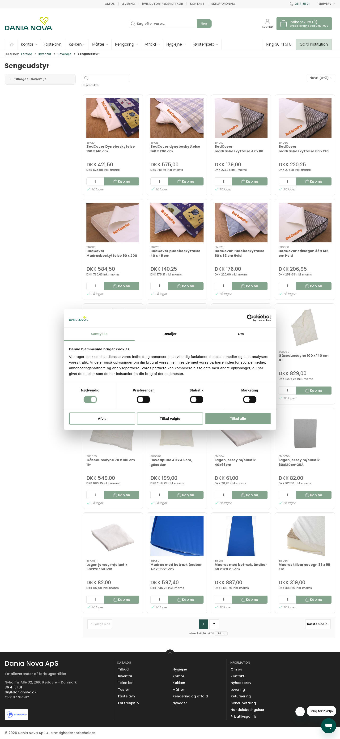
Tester (123, 689)
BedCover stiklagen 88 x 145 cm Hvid (303, 253)
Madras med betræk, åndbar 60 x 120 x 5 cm (241, 567)
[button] (28, 44)
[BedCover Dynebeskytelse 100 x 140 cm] (112, 118)
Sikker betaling (243, 703)
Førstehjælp (128, 703)
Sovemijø (64, 54)
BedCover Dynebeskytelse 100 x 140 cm (110, 149)
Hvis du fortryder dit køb (162, 4)
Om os (110, 4)
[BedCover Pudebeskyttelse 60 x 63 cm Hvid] (241, 222)
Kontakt (197, 4)
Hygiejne (180, 669)
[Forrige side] (99, 624)
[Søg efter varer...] (120, 78)
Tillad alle (238, 419)
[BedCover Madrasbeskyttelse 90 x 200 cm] (112, 222)
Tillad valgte (170, 419)
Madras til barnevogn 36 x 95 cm (304, 567)
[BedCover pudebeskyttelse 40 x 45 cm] (176, 222)
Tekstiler (125, 682)
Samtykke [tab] (99, 334)
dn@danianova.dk (20, 692)
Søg (204, 23)
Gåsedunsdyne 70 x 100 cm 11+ (110, 462)
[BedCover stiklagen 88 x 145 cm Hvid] (305, 222)
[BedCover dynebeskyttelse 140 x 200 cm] (176, 118)
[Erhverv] (28, 23)
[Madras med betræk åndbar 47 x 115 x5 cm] (176, 536)
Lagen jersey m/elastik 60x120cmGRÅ (299, 462)
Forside (26, 54)
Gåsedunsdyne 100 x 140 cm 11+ (303, 358)
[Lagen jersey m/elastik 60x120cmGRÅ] (305, 431)
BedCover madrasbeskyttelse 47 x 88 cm (239, 151)
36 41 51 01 (302, 4)
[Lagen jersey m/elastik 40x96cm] (241, 431)
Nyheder (180, 703)
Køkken (179, 682)
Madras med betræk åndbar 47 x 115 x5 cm (176, 567)
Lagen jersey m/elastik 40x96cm (235, 462)
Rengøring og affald (190, 696)
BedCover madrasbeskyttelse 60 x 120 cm (304, 151)
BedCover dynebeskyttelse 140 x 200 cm (175, 149)
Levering (128, 4)
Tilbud (123, 669)
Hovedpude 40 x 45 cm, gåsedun (171, 462)
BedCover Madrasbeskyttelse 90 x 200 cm (111, 255)
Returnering (241, 696)
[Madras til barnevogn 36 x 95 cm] (305, 536)
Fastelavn (126, 696)
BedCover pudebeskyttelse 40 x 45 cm (175, 253)
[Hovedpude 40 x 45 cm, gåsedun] (176, 431)
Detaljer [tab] (170, 334)
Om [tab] (241, 334)
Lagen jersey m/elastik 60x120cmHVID (107, 567)
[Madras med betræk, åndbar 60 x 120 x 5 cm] (241, 536)
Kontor (178, 676)
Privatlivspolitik (243, 716)
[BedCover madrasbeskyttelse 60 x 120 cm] (305, 118)
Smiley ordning (223, 4)
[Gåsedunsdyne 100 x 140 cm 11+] (305, 327)
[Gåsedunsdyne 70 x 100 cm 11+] (112, 431)
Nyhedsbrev (241, 682)
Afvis (102, 419)
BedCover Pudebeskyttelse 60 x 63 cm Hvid (239, 253)
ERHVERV (324, 4)
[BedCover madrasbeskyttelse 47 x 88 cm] (241, 118)
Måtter (178, 689)
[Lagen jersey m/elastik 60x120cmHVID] (112, 536)
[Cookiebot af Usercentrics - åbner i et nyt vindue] (250, 318)
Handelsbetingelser (247, 709)
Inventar (44, 54)
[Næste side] (318, 624)
